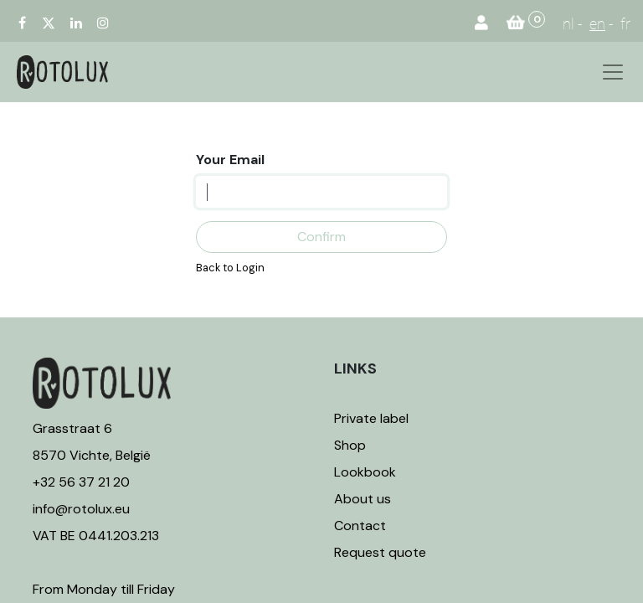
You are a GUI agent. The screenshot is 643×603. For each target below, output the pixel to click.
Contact (360, 525)
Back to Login (230, 267)
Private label (373, 418)
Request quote (380, 552)
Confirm (321, 236)
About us (362, 499)
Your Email (230, 159)
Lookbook (365, 472)
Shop (350, 445)
